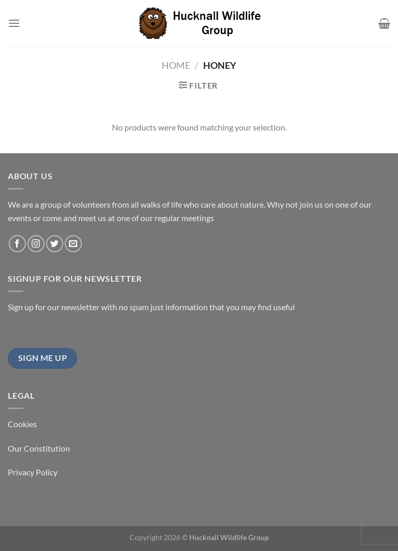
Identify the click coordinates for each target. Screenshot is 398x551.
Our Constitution (39, 448)
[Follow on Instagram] (36, 243)
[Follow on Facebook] (17, 243)
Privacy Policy (33, 472)
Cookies (22, 424)
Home (176, 65)
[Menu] (14, 23)
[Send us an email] (73, 243)
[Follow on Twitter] (54, 243)
